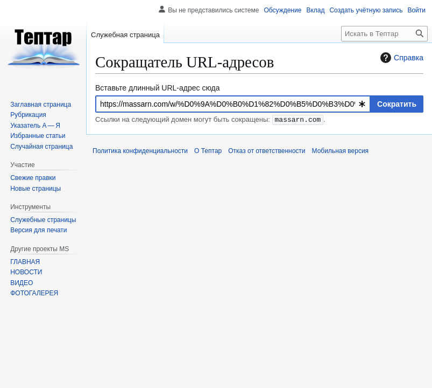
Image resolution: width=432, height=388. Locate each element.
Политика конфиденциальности (140, 151)
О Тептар (208, 151)
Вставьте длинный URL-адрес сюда (157, 88)
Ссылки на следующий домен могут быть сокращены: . (210, 120)
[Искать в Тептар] (384, 33)
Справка (400, 57)
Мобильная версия (340, 151)
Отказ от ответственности (266, 151)
